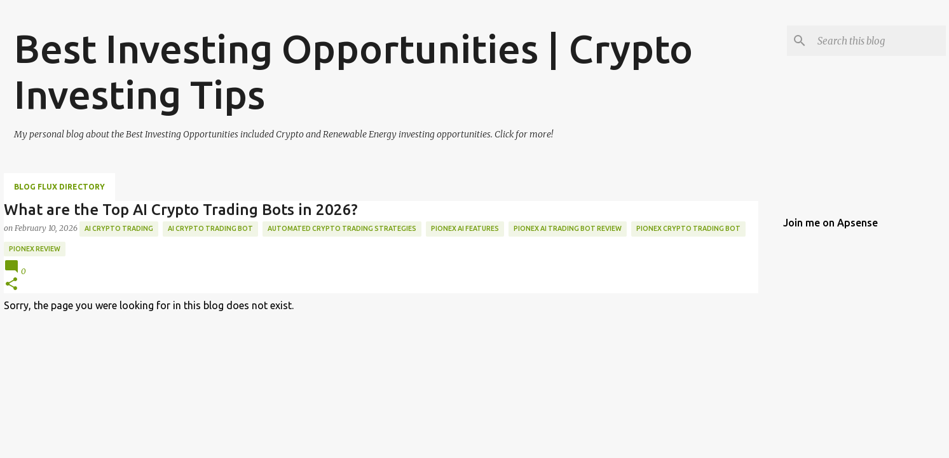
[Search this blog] (879, 40)
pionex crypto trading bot (688, 228)
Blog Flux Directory (59, 187)
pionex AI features (465, 228)
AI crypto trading (119, 228)
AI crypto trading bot (210, 228)
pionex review (34, 249)
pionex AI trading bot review (568, 228)
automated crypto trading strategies (342, 228)
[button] (11, 284)
